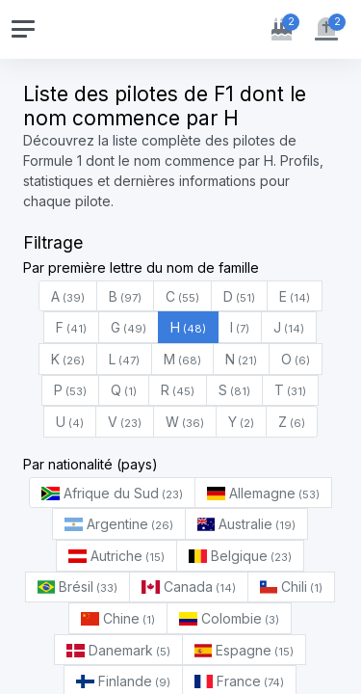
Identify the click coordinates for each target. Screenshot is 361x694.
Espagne (244, 650)
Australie (247, 524)
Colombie (229, 618)
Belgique (240, 555)
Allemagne (263, 493)
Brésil (78, 586)
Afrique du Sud (112, 493)
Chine (118, 618)
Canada (189, 586)
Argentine (118, 524)
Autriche (116, 555)
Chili (291, 586)
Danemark (118, 650)
